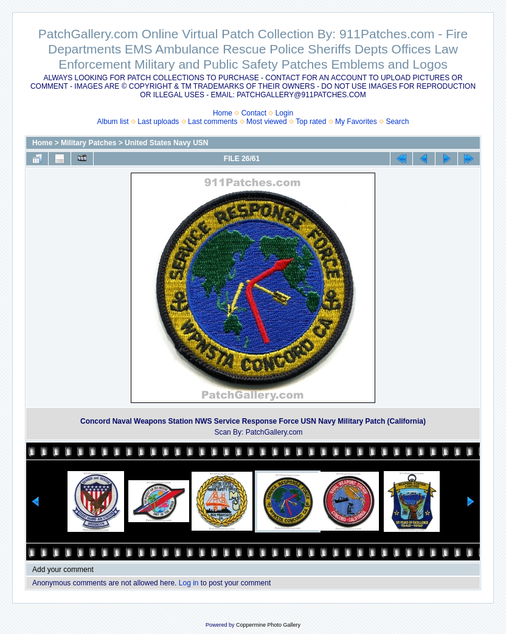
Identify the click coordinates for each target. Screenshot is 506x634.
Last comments (212, 121)
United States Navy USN (166, 143)
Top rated (311, 121)
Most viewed (266, 121)
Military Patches (88, 143)
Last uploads (158, 121)
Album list (113, 121)
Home (222, 113)
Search (397, 121)
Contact (253, 113)
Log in (189, 583)
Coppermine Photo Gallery (268, 625)
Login (284, 113)
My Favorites (356, 121)
